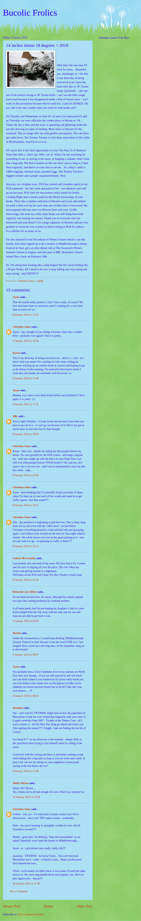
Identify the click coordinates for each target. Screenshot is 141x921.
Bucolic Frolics (30, 12)
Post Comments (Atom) (30, 914)
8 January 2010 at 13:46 (26, 378)
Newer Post (11, 906)
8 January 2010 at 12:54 (26, 340)
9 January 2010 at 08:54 (26, 695)
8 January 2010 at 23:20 (26, 579)
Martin (17, 633)
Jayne (16, 297)
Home (48, 906)
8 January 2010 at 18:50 (26, 434)
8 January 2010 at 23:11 (25, 505)
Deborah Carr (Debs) (25, 591)
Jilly (15, 416)
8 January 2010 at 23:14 (26, 546)
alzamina (18, 707)
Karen (16, 352)
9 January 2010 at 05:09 (26, 621)
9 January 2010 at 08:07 (26, 654)
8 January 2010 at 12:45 (26, 314)
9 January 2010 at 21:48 (26, 771)
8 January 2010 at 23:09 (26, 475)
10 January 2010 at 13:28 (26, 797)
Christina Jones (22, 326)
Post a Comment (19, 891)
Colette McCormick (24, 558)
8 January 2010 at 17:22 (26, 404)
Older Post (85, 906)
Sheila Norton (21, 783)
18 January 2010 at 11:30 (26, 883)
